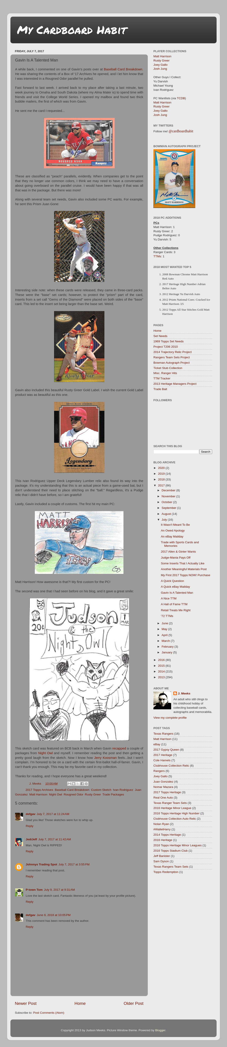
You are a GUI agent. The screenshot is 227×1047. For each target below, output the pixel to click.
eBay (156, 744)
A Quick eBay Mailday (175, 586)
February (168, 646)
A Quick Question (172, 581)
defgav (30, 814)
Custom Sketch (101, 789)
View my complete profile (170, 717)
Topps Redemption (165, 872)
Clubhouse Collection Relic (171, 765)
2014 (162, 671)
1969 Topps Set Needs (168, 341)
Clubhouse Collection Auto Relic (174, 818)
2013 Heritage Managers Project (174, 383)
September (169, 508)
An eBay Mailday (172, 536)
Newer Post (26, 1003)
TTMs (157, 256)
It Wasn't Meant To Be (175, 524)
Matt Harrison (38, 794)
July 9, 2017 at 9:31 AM (59, 889)
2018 (162, 479)
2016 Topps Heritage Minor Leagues (177, 845)
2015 (162, 665)
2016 (162, 660)
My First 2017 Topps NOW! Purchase (185, 575)
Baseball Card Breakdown (123, 69)
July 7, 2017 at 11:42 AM (54, 839)
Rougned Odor (73, 794)
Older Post (133, 1003)
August (167, 514)
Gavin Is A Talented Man (177, 592)
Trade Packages (113, 794)
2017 (162, 485)
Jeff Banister (161, 856)
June (165, 623)
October (167, 502)
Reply (29, 826)
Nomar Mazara (163, 787)
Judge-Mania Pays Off (175, 557)
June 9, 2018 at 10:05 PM (54, 915)
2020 (162, 468)
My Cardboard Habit (71, 30)
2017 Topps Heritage (167, 792)
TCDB (181, 98)
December (169, 490)
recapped (119, 748)
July (165, 519)
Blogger (160, 1030)
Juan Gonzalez (163, 781)
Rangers (159, 771)
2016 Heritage (162, 840)
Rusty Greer (93, 794)
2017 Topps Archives (39, 789)
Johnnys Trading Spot (41, 864)
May (165, 629)
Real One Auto (163, 797)
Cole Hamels (161, 760)
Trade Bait (160, 389)
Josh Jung (160, 68)
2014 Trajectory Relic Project (172, 352)
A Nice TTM (168, 598)
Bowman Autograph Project (171, 362)
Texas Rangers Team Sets (170, 866)
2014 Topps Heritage (167, 834)
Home (80, 1003)
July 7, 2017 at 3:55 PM (74, 864)
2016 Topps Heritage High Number (176, 813)
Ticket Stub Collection (167, 368)
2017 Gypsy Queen (166, 749)
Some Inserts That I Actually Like (182, 563)
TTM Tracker (161, 378)
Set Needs (160, 336)
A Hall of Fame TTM (174, 604)
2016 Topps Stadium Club (170, 850)
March (166, 640)
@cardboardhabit (181, 131)
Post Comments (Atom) (48, 1012)
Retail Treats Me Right (176, 610)
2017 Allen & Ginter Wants (178, 551)
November (169, 496)
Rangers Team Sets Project (171, 357)
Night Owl (45, 753)
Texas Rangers (163, 733)
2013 (162, 677)
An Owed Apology (173, 530)
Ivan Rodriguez (123, 789)
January (167, 652)
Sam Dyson (161, 861)
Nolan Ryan (161, 824)
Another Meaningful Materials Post (184, 569)
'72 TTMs (167, 616)
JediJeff (31, 839)
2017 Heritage (162, 755)
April (165, 635)
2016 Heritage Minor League (172, 808)
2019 (162, 473)
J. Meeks (184, 693)
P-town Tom (34, 889)
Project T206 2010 (165, 346)
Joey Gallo (160, 64)
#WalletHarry (162, 829)
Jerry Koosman (105, 757)
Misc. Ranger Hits (165, 373)
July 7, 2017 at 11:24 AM (53, 814)
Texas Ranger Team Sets (170, 803)
